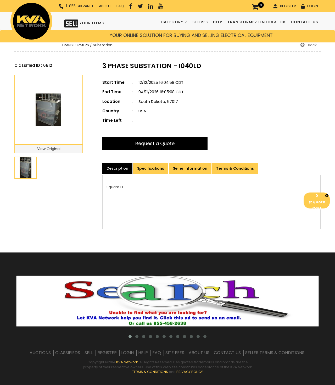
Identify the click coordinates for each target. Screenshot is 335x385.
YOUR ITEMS (84, 22)
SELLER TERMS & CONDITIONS (274, 353)
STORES (200, 22)
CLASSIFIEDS (67, 353)
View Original (48, 148)
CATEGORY (174, 22)
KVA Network (127, 362)
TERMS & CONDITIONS (150, 371)
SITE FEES (174, 353)
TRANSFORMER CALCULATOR (256, 22)
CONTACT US (304, 22)
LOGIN (309, 6)
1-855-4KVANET (76, 6)
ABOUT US (199, 353)
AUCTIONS (40, 353)
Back (308, 45)
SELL (89, 353)
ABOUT (105, 6)
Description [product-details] (117, 168)
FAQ (120, 6)
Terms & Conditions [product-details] (235, 168)
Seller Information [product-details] (190, 168)
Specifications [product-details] (150, 168)
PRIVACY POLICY (189, 371)
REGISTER (284, 6)
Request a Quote (155, 143)
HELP (217, 22)
